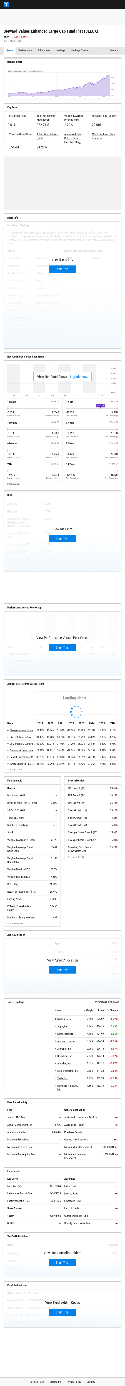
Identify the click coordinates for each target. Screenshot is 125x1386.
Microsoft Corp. (65, 1033)
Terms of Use (37, 1381)
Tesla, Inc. (62, 1078)
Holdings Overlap (80, 50)
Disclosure (55, 1381)
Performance (25, 50)
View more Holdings (107, 1002)
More (113, 50)
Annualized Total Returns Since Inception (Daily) (72, 138)
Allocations (44, 50)
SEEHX (10, 1215)
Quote (9, 50)
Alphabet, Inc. (64, 1048)
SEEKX (10, 1223)
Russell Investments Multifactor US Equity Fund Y (22, 757)
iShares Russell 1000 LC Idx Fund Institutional (22, 764)
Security (91, 1381)
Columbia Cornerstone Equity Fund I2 (22, 750)
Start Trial (62, 269)
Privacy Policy (74, 1381)
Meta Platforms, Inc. (67, 1070)
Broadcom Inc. (65, 1056)
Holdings (60, 50)
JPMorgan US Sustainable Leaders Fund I (22, 743)
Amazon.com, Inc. (66, 1041)
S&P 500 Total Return (20, 737)
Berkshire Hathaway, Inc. (67, 1087)
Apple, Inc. (62, 1026)
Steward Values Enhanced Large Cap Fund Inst (22, 730)
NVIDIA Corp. (64, 1019)
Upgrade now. (78, 377)
